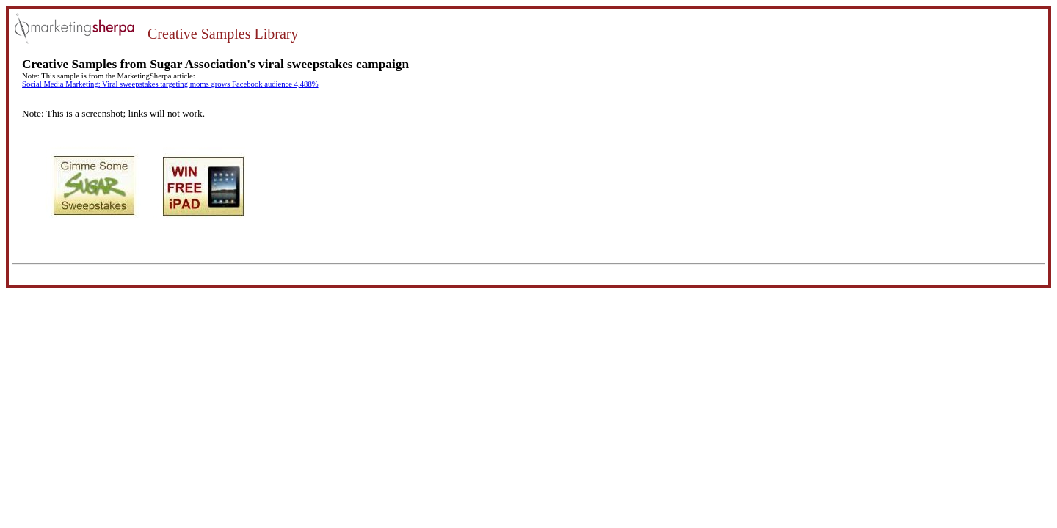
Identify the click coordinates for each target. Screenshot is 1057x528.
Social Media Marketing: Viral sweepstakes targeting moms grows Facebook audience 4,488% (170, 84)
